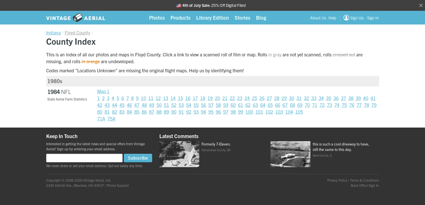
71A (101, 118)
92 (188, 111)
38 (350, 98)
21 (224, 98)
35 (328, 98)
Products (180, 17)
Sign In (373, 17)
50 (159, 105)
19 (210, 98)
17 (195, 98)
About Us (318, 17)
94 (203, 111)
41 (373, 98)
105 (299, 111)
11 (150, 98)
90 (173, 111)
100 (249, 111)
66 (277, 105)
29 (284, 98)
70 (307, 105)
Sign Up (357, 17)
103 (279, 111)
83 (122, 111)
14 (173, 98)
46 (129, 105)
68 (292, 105)
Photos (157, 17)
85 (136, 111)
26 (262, 98)
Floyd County (77, 32)
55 (196, 105)
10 (143, 98)
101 (259, 111)
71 (314, 105)
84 (129, 111)
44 (114, 105)
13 (165, 98)
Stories (242, 17)
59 (225, 105)
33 (313, 98)
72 (322, 105)
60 (233, 105)
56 (203, 105)
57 (210, 105)
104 (289, 111)
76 (351, 105)
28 (276, 98)
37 (343, 98)
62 (248, 105)
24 (247, 98)
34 (321, 98)
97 (225, 111)
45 (122, 105)
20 (217, 98)
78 (366, 105)
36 (336, 98)
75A (111, 118)
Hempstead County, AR (216, 150)
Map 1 (103, 91)
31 (299, 98)
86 (144, 111)
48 (144, 105)
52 (173, 105)
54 (188, 105)
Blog (261, 17)
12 (158, 98)
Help (332, 17)
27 (269, 98)
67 (285, 105)
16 (187, 98)
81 (107, 111)
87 (151, 111)
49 (151, 105)
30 (291, 98)
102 (269, 111)
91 (181, 111)
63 (255, 105)
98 (233, 111)
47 (136, 105)
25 (254, 98)
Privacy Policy (337, 180)
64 (262, 105)
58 (218, 105)
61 (240, 105)
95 (210, 111)
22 (232, 98)
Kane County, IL (322, 155)
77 (359, 105)
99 (240, 111)
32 (306, 98)
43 (107, 105)
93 (196, 111)
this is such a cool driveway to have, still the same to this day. (341, 147)
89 (166, 111)
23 (239, 98)
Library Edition (212, 17)
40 (365, 98)
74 (336, 105)
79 (374, 105)
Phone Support (118, 185)
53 (181, 105)
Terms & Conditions (364, 180)
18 (202, 98)
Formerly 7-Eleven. (216, 144)
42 (99, 105)
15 (180, 98)
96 (218, 111)
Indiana (53, 32)
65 (270, 105)
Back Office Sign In (365, 185)
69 (299, 105)
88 (159, 111)
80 (99, 111)
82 (114, 111)
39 (358, 98)
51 (166, 105)
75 (344, 105)
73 (329, 105)
